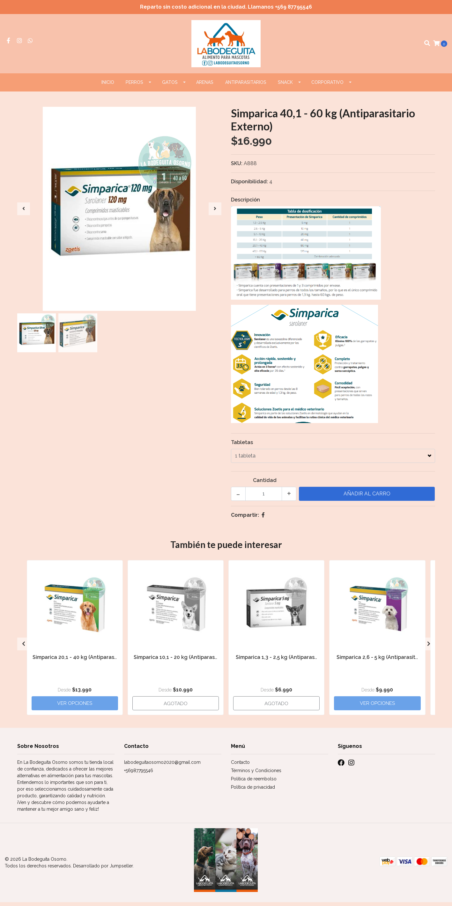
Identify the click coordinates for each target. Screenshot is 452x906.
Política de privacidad (253, 790)
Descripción (245, 204)
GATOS (170, 86)
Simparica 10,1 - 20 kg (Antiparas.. (175, 660)
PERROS (134, 86)
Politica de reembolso (254, 782)
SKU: (236, 167)
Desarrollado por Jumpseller (103, 869)
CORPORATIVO (327, 86)
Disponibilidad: (249, 185)
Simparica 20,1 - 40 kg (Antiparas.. (75, 660)
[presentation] (23, 212)
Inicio (107, 86)
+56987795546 (138, 774)
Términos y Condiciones (256, 774)
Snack (285, 86)
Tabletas (242, 446)
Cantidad (265, 484)
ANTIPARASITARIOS (245, 86)
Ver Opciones (75, 706)
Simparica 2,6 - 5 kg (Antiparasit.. (377, 660)
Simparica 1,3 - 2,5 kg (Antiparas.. (276, 660)
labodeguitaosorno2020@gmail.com (162, 766)
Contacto (240, 766)
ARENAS (204, 86)
